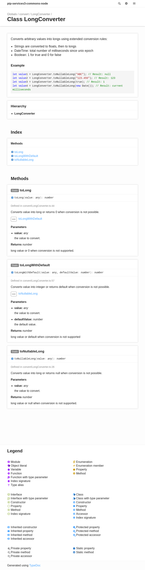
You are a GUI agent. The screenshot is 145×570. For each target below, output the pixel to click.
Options (126, 3)
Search (119, 3)
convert (24, 14)
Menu (134, 3)
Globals (12, 14)
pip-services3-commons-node (27, 3)
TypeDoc (34, 565)
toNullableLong (24, 159)
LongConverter (40, 14)
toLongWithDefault (26, 155)
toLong (18, 152)
